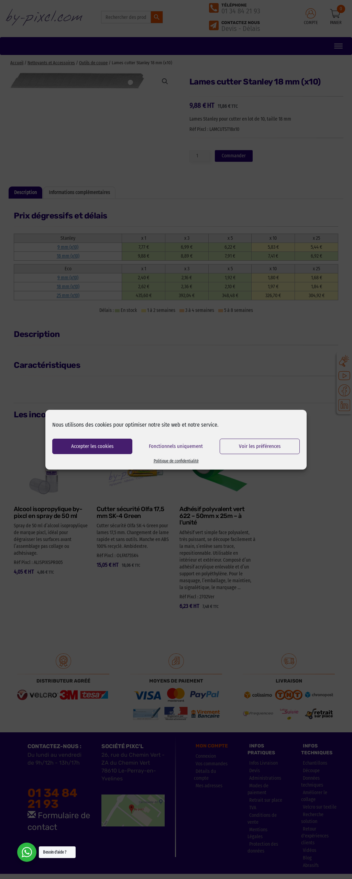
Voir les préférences (259, 446)
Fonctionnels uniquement (176, 446)
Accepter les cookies (92, 446)
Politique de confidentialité (176, 461)
